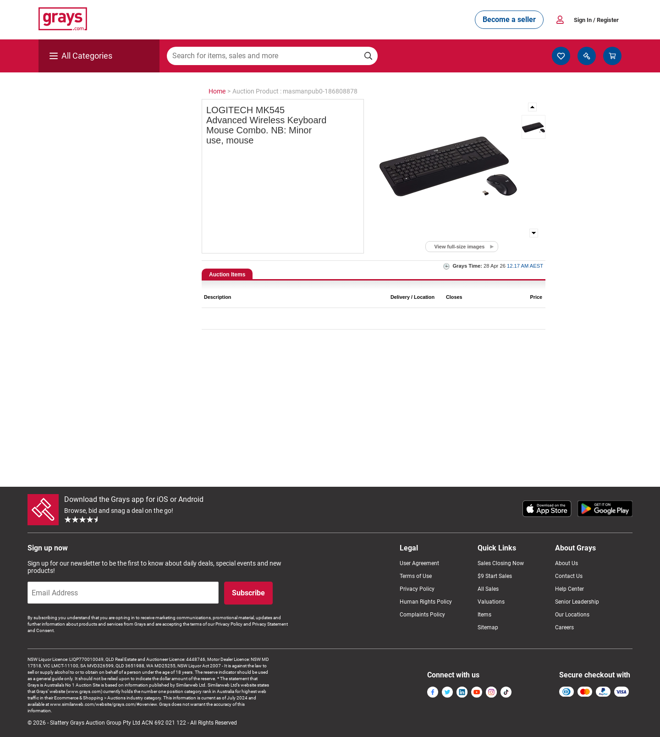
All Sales (488, 589)
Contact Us (569, 576)
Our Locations (572, 614)
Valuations (491, 602)
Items (484, 614)
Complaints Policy (422, 614)
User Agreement (419, 563)
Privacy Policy (417, 589)
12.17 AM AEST (525, 266)
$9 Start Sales (495, 576)
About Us (566, 563)
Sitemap (488, 627)
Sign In (596, 19)
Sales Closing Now (501, 563)
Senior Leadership (577, 602)
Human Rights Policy (426, 602)
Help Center (569, 589)
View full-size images (459, 246)
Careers (564, 627)
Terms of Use (416, 576)
